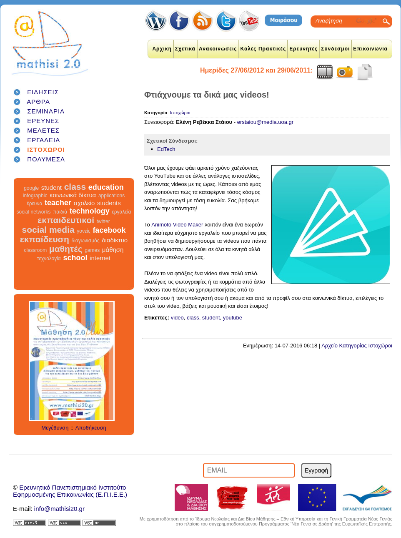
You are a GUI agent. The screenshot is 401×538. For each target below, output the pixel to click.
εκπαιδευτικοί (66, 220)
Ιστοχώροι (180, 112)
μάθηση (113, 249)
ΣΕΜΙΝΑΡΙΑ (46, 111)
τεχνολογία (49, 258)
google (31, 188)
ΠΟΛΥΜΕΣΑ (46, 159)
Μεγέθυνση (54, 428)
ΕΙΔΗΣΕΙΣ (43, 92)
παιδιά (60, 211)
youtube (232, 317)
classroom (35, 250)
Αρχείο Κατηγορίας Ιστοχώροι (356, 345)
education (106, 187)
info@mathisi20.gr (59, 508)
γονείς (83, 231)
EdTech (166, 149)
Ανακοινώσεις (218, 49)
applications (111, 195)
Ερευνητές (303, 49)
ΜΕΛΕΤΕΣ (43, 130)
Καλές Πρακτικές (263, 49)
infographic (35, 195)
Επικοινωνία (370, 49)
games (92, 250)
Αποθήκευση (90, 428)
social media (48, 229)
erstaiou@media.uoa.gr (265, 122)
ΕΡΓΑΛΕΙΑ (43, 139)
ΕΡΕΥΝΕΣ (43, 120)
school (75, 257)
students (109, 203)
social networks (34, 211)
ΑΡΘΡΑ (38, 101)
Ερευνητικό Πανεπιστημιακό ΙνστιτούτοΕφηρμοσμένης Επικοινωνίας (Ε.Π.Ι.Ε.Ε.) (70, 491)
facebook (109, 230)
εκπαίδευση (44, 239)
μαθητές (66, 248)
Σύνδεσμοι (335, 49)
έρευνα (34, 203)
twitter (103, 221)
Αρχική (161, 49)
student (51, 187)
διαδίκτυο (115, 240)
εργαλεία (121, 211)
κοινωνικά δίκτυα (73, 195)
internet (100, 258)
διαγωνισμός (85, 240)
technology (90, 211)
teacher (58, 202)
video (177, 317)
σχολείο (84, 203)
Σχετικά (185, 49)
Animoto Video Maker (176, 224)
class (75, 186)
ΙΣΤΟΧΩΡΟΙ (46, 149)
